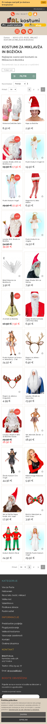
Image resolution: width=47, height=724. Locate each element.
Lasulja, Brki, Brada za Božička (11, 240)
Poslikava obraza (10, 607)
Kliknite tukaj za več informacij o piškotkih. (24, 710)
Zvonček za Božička (10, 319)
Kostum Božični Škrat (11, 553)
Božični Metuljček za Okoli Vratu (33, 515)
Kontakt (6, 639)
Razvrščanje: (7, 84)
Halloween (7, 591)
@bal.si (18, 671)
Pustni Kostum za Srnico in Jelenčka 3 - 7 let (12, 358)
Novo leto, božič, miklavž (14, 595)
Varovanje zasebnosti (12, 635)
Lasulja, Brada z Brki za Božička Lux (12, 163)
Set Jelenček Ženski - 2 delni (34, 436)
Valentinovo (7, 603)
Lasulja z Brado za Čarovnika (33, 397)
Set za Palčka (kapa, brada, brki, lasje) (10, 515)
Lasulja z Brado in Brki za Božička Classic (11, 436)
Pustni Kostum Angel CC (35, 162)
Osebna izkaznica (10, 643)
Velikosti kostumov (11, 631)
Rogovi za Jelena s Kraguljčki (10, 397)
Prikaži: (4, 89)
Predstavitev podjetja (12, 623)
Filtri (18, 76)
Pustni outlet (8, 611)
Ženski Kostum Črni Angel (10, 477)
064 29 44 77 (15, 666)
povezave (38, 9)
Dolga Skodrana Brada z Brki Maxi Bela (34, 320)
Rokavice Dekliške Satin (12, 123)
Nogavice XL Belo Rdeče (32, 201)
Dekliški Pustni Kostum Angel (34, 554)
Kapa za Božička (32, 123)
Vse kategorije (17, 31)
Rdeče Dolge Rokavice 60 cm (34, 477)
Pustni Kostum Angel (11, 200)
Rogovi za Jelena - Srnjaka (33, 358)
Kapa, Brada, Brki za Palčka (33, 281)
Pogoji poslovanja (10, 627)
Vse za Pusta (8, 587)
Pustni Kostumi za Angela (32, 240)
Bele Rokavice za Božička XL (9, 281)
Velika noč (7, 599)
